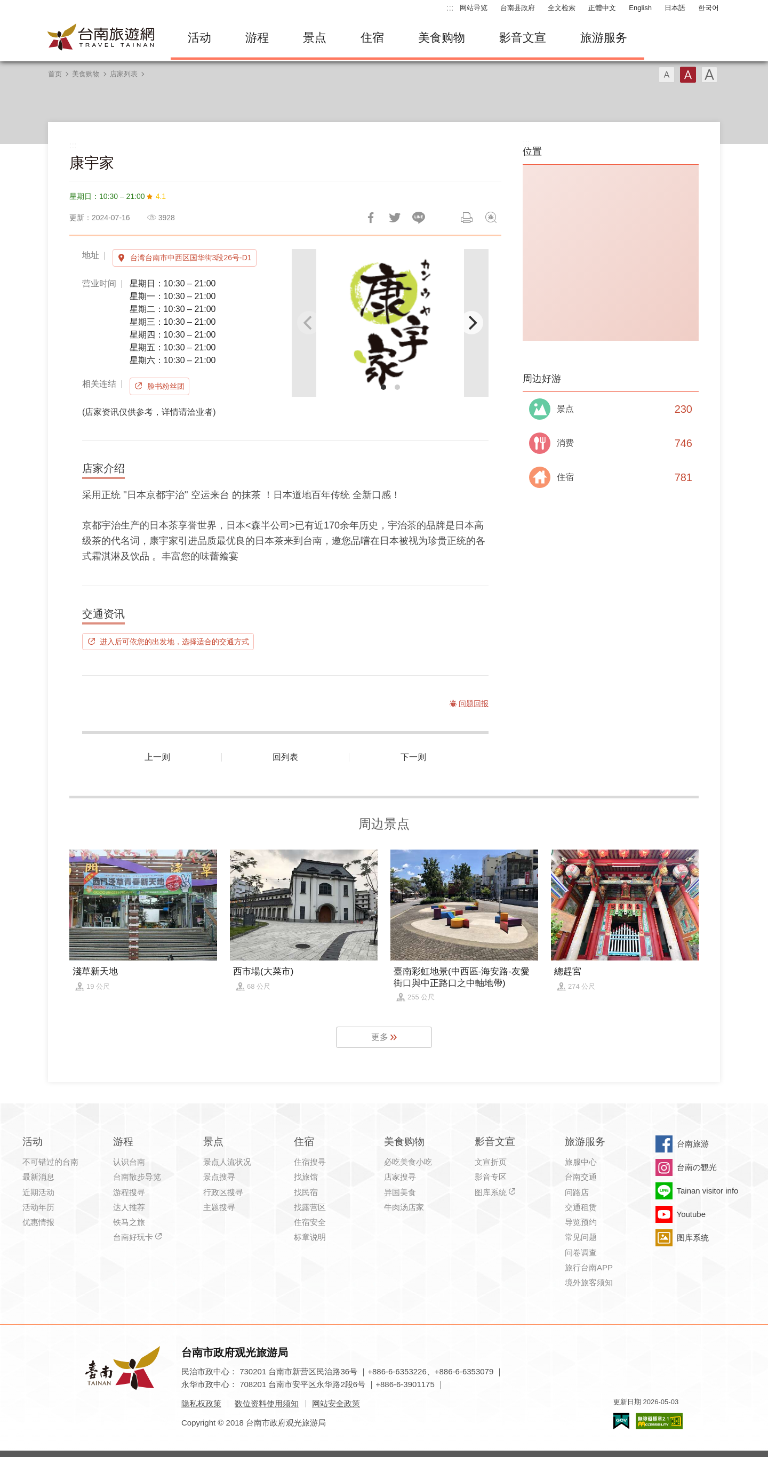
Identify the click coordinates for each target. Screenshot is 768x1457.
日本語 (675, 8)
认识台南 (129, 1161)
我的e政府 (621, 1421)
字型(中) (688, 75)
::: (449, 7)
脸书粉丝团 (166, 386)
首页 (55, 74)
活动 (199, 37)
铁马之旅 (129, 1222)
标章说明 (310, 1237)
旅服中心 (581, 1161)
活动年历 (38, 1207)
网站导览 (473, 8)
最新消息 (38, 1176)
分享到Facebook (370, 217)
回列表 (285, 757)
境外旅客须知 (589, 1282)
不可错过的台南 (50, 1161)
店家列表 (124, 74)
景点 (314, 37)
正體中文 (602, 8)
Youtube (691, 1214)
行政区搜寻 (223, 1192)
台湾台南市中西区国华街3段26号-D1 (191, 257)
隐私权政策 (201, 1403)
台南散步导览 (137, 1176)
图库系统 (491, 1192)
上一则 (157, 757)
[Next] (471, 322)
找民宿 (306, 1192)
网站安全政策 (336, 1403)
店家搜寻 (400, 1176)
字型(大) (709, 75)
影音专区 (491, 1176)
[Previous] (309, 322)
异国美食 (400, 1192)
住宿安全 (310, 1222)
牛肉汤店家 (404, 1207)
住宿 (372, 37)
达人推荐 (129, 1207)
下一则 (413, 757)
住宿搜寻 (310, 1161)
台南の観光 (697, 1167)
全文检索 (561, 8)
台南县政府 (517, 8)
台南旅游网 (101, 37)
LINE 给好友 (418, 217)
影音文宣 (522, 37)
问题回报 (490, 217)
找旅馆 (306, 1176)
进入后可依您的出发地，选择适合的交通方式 (174, 641)
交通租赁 (581, 1207)
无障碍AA (659, 1421)
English (640, 8)
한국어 (708, 8)
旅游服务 (603, 37)
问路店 (577, 1192)
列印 (466, 217)
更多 (379, 1037)
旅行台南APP (589, 1267)
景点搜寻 (219, 1176)
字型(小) (667, 75)
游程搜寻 (129, 1192)
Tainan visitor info (708, 1190)
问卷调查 (581, 1252)
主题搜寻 (219, 1207)
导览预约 (581, 1222)
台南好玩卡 (133, 1237)
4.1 (161, 196)
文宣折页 (491, 1161)
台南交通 (581, 1176)
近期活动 (38, 1192)
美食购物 (441, 37)
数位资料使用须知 (267, 1403)
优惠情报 (38, 1222)
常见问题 (581, 1237)
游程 (257, 37)
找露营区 (310, 1207)
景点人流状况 (227, 1161)
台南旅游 (693, 1143)
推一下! (394, 217)
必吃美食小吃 (408, 1161)
